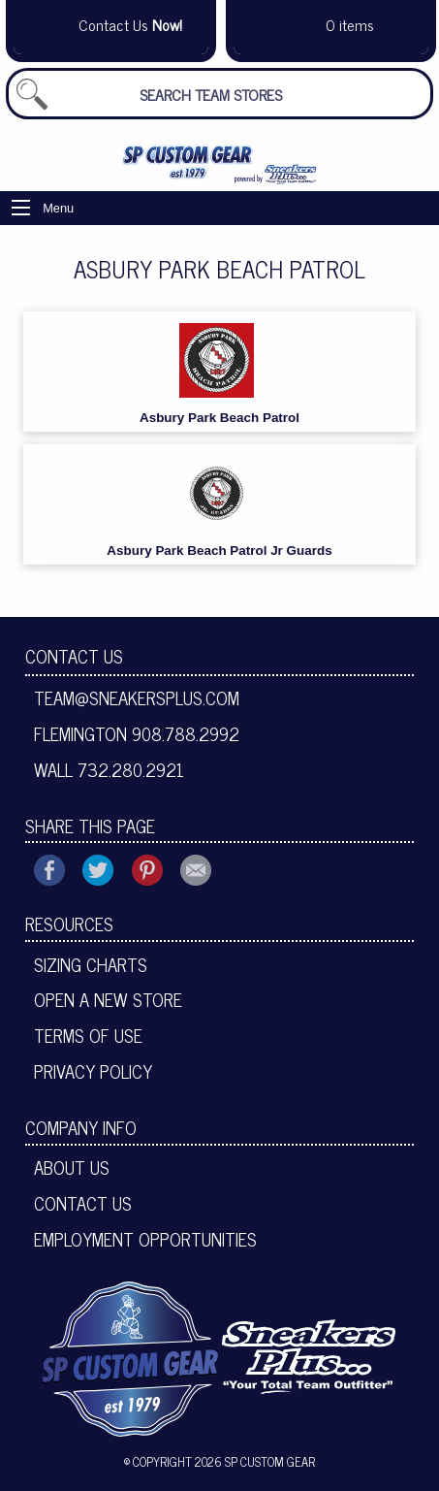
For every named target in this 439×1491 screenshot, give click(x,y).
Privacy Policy (93, 1071)
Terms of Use (88, 1035)
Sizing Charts (90, 964)
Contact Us (74, 655)
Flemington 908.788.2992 (136, 733)
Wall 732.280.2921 (109, 769)
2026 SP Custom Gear (255, 1461)
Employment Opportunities (145, 1238)
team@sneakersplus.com (136, 697)
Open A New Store (108, 999)
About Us (72, 1167)
